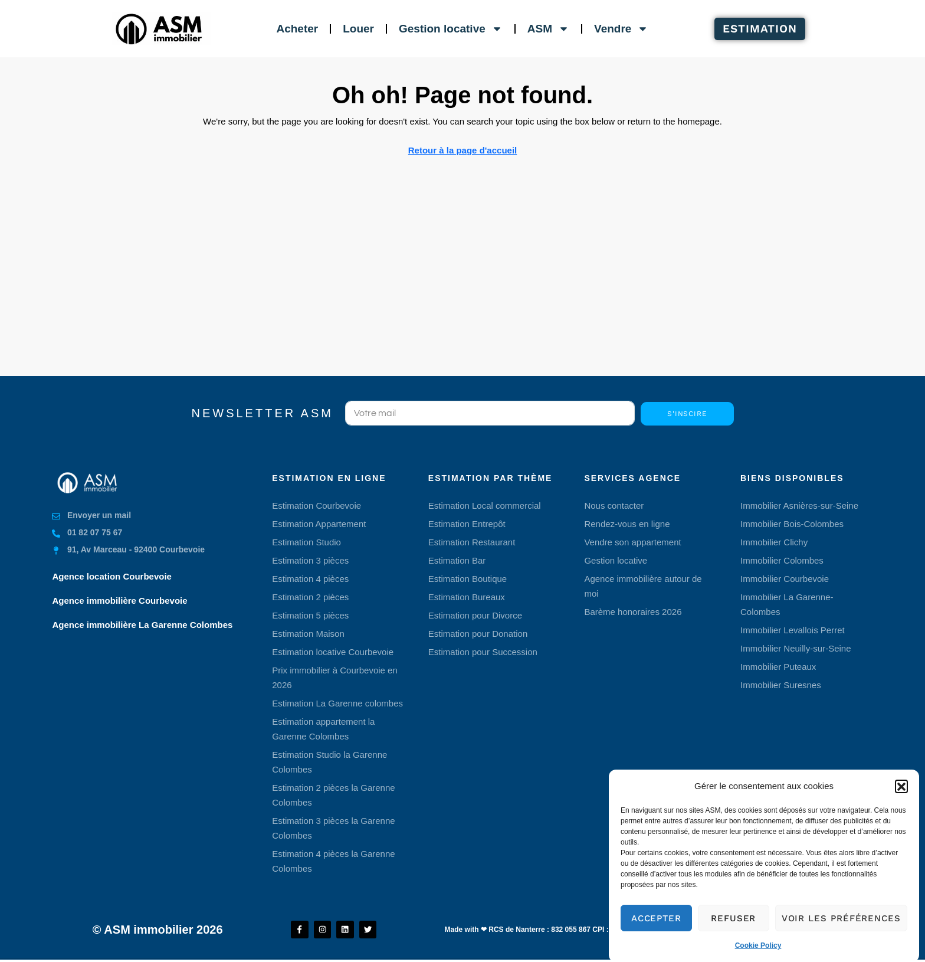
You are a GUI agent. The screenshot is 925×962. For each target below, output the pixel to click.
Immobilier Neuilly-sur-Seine (795, 648)
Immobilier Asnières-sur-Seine (799, 505)
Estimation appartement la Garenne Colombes (323, 728)
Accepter (656, 918)
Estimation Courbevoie (316, 505)
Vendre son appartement (632, 542)
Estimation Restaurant (472, 542)
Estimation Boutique (467, 579)
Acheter (297, 28)
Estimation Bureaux (466, 597)
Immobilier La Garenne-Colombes (787, 604)
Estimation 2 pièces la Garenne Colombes (333, 795)
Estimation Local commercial (484, 505)
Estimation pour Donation (477, 634)
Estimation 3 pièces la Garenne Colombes (333, 828)
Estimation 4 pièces (310, 579)
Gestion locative (451, 28)
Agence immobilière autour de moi (642, 586)
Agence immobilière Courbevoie (119, 600)
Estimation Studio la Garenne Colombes (329, 762)
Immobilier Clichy (774, 542)
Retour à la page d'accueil (462, 150)
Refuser (733, 918)
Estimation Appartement (319, 524)
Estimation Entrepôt (467, 524)
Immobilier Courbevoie (784, 579)
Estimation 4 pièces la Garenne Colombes (333, 861)
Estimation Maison (308, 634)
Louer (358, 28)
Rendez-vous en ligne (627, 524)
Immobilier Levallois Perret (792, 630)
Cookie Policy (758, 945)
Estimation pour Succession (482, 652)
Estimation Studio (306, 542)
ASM (548, 28)
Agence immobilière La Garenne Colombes (142, 625)
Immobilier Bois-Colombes (792, 524)
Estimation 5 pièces (310, 615)
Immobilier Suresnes (780, 685)
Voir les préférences (841, 918)
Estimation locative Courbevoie (332, 652)
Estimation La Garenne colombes (337, 703)
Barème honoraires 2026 (632, 612)
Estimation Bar (457, 560)
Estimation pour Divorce (475, 615)
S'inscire (687, 414)
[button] (901, 786)
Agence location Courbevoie (112, 576)
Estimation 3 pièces (310, 560)
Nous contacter (614, 505)
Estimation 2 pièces (310, 597)
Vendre (621, 28)
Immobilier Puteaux (778, 667)
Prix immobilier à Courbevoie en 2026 (335, 677)
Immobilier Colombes (782, 560)
